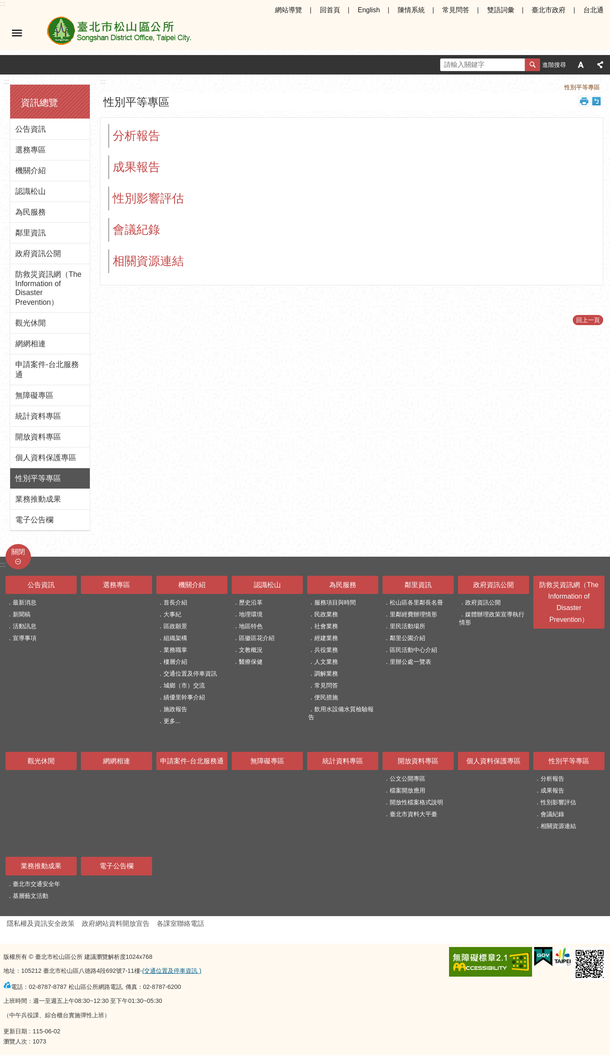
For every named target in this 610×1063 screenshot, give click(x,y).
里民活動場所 (407, 626)
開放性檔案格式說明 (416, 802)
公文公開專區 (407, 778)
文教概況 (251, 649)
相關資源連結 (148, 261)
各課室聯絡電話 (180, 923)
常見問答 (455, 10)
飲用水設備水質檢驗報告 (341, 713)
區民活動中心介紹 (413, 649)
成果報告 (136, 167)
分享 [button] (600, 65)
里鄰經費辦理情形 (413, 614)
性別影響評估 (148, 198)
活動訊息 (24, 626)
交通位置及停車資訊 (190, 673)
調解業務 (326, 673)
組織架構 (175, 638)
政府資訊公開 (38, 253)
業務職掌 (175, 649)
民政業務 (326, 614)
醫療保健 (251, 661)
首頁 (546, 87)
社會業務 (326, 626)
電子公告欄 (34, 520)
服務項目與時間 (335, 602)
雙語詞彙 (500, 10)
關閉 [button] (18, 551)
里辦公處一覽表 (410, 661)
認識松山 (30, 191)
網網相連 (30, 344)
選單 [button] (16, 33)
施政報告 (175, 709)
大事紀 (172, 614)
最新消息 (24, 602)
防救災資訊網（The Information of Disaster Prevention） (48, 288)
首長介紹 (175, 602)
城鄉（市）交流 (184, 685)
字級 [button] (581, 65)
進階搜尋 (554, 64)
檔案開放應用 (407, 790)
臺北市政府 (549, 10)
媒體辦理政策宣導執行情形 (491, 618)
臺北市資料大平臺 (413, 814)
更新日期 (15, 1031)
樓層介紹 (175, 661)
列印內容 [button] (584, 101)
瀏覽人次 (15, 1041)
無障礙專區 (34, 395)
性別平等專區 (38, 478)
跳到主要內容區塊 (4, 4)
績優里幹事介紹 (184, 697)
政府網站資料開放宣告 (116, 923)
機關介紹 (30, 170)
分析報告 (136, 135)
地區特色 (251, 626)
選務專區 (30, 150)
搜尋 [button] (532, 64)
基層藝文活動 (30, 895)
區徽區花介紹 (256, 638)
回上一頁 (588, 320)
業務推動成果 (38, 499)
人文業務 (326, 661)
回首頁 (330, 10)
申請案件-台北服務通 (47, 369)
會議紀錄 (136, 229)
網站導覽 (288, 10)
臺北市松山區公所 (118, 33)
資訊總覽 (39, 102)
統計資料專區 (38, 416)
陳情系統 (411, 10)
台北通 (593, 10)
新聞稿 (21, 614)
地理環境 (251, 614)
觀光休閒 (30, 323)
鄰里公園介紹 (407, 638)
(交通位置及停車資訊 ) (172, 970)
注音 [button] (596, 101)
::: (3, 3)
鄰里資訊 (30, 233)
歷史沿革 (251, 602)
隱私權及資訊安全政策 (41, 923)
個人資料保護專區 (45, 457)
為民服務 (30, 212)
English (369, 10)
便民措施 (326, 697)
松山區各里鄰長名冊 (416, 602)
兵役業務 (326, 649)
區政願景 (175, 626)
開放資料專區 (38, 437)
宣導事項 (24, 638)
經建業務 (326, 638)
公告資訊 (30, 129)
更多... (172, 721)
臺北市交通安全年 (36, 884)
